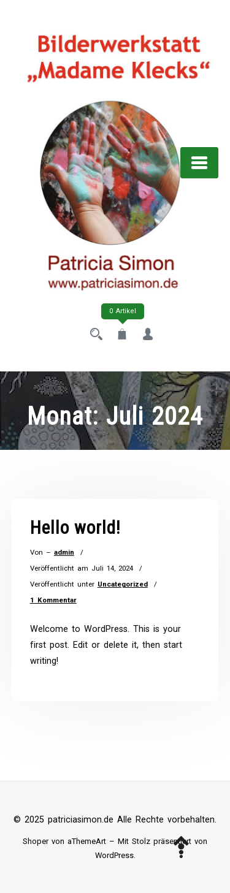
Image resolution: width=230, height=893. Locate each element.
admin (64, 552)
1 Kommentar (53, 600)
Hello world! (75, 527)
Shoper (35, 841)
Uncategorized (123, 584)
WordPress (114, 855)
